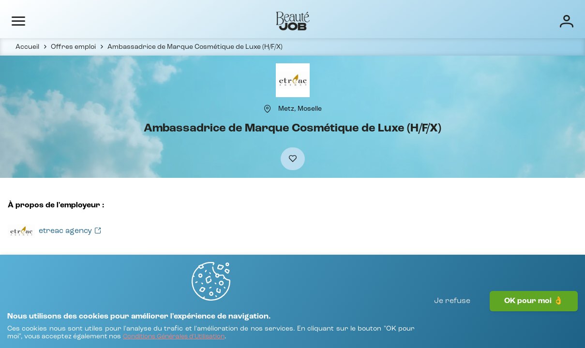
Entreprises (315, 20)
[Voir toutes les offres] (64, 256)
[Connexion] (536, 20)
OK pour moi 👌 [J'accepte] (533, 321)
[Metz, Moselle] (300, 124)
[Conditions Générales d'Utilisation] (281, 332)
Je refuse (452, 321)
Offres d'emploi (253, 20)
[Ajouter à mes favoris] (293, 179)
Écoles (360, 20)
